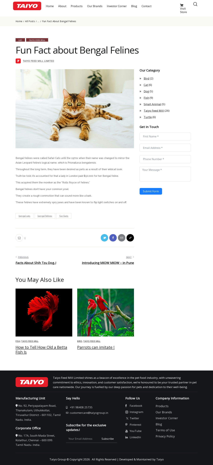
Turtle (148, 117)
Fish (18, 341)
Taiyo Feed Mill (37, 40)
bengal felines (45, 215)
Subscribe (108, 439)
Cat (20, 40)
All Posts (30, 21)
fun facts (63, 215)
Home (19, 21)
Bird (79, 341)
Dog (146, 91)
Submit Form (151, 191)
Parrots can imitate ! (96, 347)
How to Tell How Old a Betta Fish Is (41, 349)
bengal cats (24, 215)
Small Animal (152, 104)
